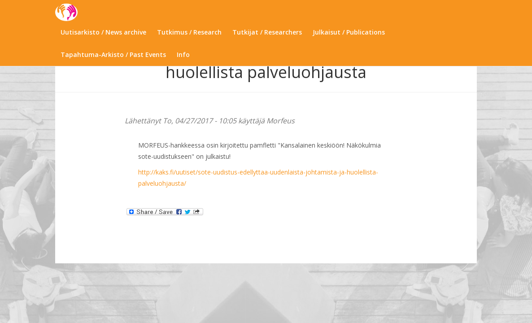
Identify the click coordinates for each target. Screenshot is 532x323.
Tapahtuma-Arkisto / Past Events (113, 54)
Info (183, 54)
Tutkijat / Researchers (267, 32)
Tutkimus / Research (189, 32)
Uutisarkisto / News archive (103, 32)
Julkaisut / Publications (349, 32)
